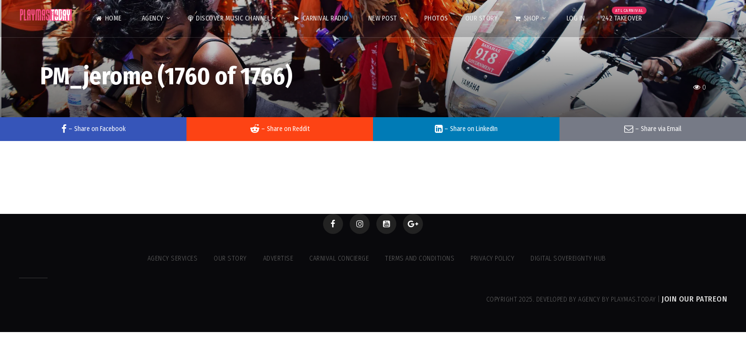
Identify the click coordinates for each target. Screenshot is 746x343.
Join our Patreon (694, 298)
